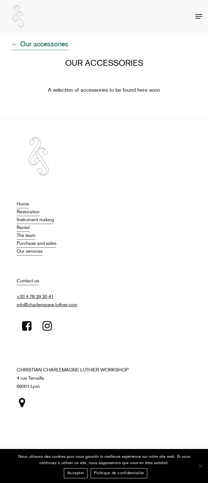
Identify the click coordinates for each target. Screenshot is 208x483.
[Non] (200, 466)
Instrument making (35, 220)
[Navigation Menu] (198, 16)
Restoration (28, 212)
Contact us (28, 281)
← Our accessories (39, 44)
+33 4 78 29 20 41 (35, 297)
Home (23, 204)
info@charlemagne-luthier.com (47, 305)
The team (26, 235)
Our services (29, 251)
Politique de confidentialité (119, 473)
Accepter (75, 473)
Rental (23, 228)
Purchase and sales (36, 243)
